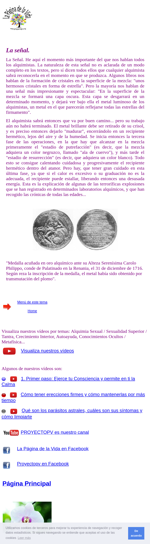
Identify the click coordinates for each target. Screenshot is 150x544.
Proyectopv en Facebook (43, 463)
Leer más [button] (24, 538)
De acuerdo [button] (136, 533)
